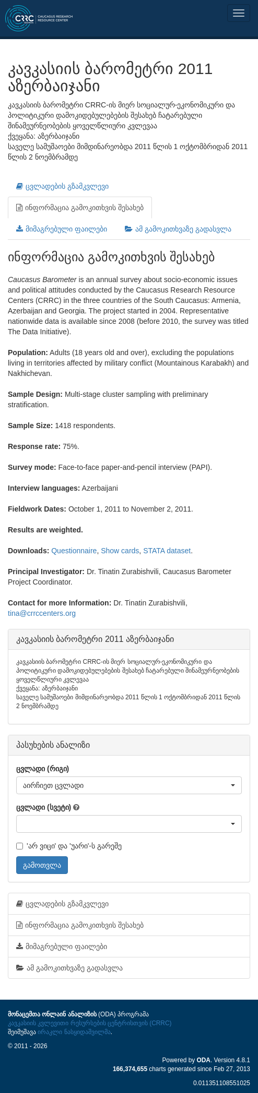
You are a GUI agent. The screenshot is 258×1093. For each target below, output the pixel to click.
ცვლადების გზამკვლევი (62, 186)
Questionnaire (74, 550)
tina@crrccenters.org (42, 613)
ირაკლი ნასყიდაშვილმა (74, 1032)
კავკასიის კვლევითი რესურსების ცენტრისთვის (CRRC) (89, 1023)
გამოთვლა (42, 865)
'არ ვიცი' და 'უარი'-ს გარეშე (69, 846)
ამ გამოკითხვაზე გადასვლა (178, 229)
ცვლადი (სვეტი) (43, 807)
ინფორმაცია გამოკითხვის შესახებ (80, 207)
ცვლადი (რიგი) (42, 768)
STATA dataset (167, 550)
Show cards (120, 550)
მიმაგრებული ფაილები (61, 229)
